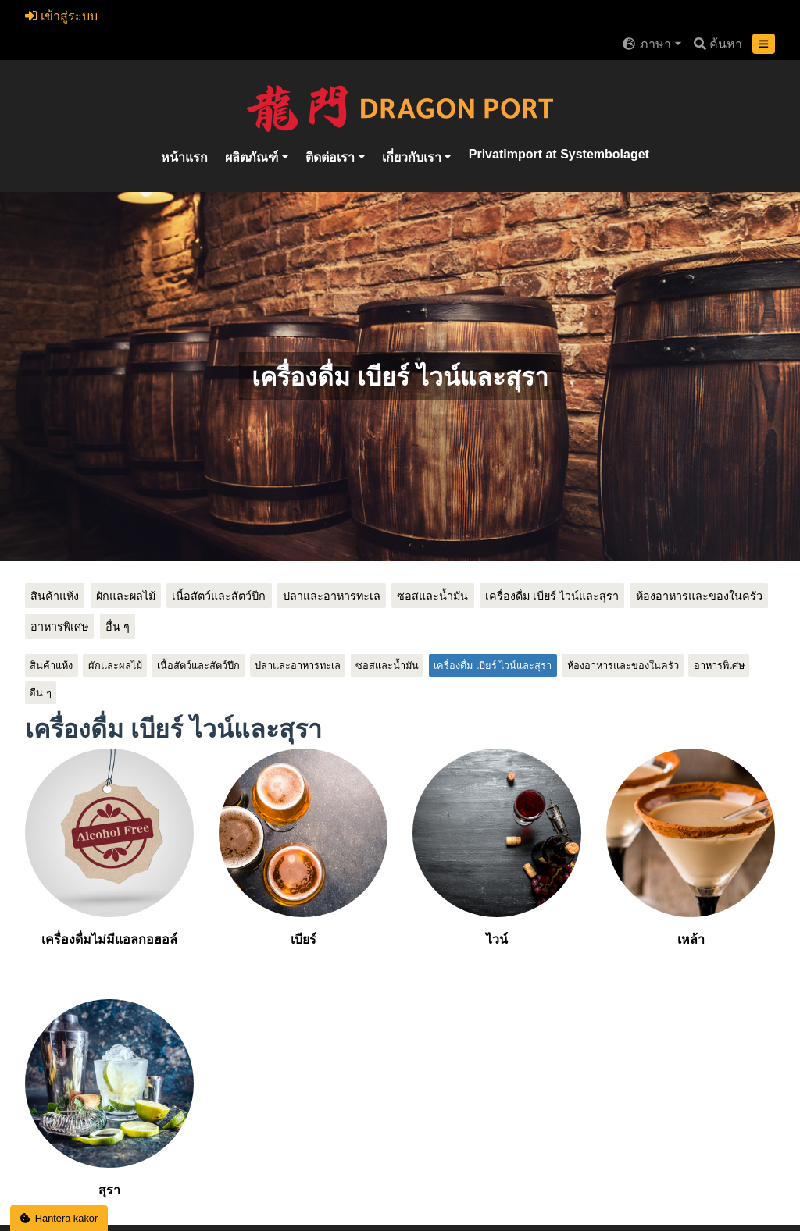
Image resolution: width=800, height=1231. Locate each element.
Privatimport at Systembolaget (559, 154)
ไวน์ (496, 847)
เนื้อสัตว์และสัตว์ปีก (219, 596)
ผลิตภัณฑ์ (253, 157)
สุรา (109, 1098)
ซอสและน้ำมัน (432, 596)
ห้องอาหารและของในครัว (699, 596)
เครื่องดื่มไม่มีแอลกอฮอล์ (109, 847)
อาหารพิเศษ (59, 627)
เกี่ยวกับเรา (413, 157)
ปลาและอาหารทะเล (331, 596)
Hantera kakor (59, 1218)
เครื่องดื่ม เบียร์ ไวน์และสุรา (552, 596)
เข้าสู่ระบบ (61, 16)
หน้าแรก (184, 157)
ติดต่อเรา (331, 157)
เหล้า (690, 847)
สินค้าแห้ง (54, 596)
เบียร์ (303, 847)
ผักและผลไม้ (125, 596)
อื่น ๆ (117, 627)
